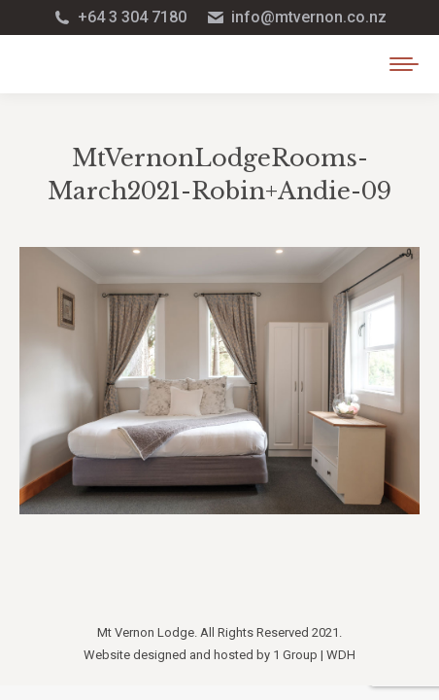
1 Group (295, 655)
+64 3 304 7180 (119, 17)
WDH (340, 655)
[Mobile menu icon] (404, 64)
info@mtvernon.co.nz (296, 17)
